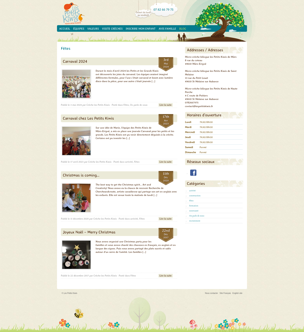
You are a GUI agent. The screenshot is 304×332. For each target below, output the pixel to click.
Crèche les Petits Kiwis (98, 105)
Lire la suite (166, 105)
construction (194, 195)
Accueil (64, 28)
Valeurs (93, 28)
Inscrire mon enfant (140, 28)
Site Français (225, 293)
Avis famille (167, 28)
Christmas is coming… (81, 175)
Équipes (78, 28)
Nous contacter (211, 293)
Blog (182, 28)
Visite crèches (112, 28)
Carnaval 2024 (75, 61)
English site (237, 293)
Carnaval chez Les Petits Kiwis (88, 118)
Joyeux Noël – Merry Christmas (89, 232)
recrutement (194, 221)
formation (193, 205)
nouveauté (194, 210)
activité (129, 161)
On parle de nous (139, 105)
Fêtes (126, 105)
